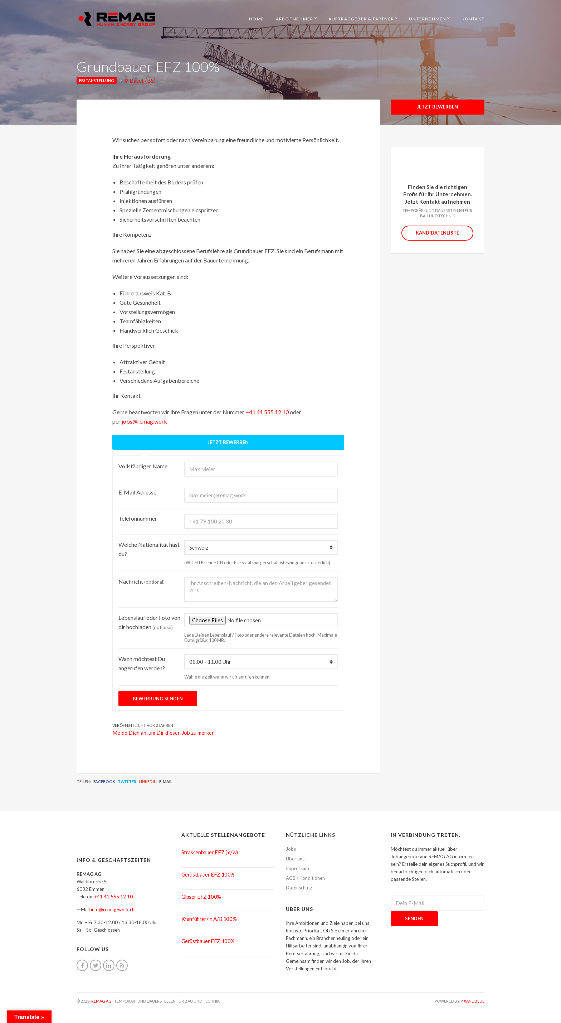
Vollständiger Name (142, 466)
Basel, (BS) (143, 80)
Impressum (297, 868)
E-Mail (165, 781)
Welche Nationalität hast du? (149, 549)
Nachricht (141, 581)
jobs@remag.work (144, 421)
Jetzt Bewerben (437, 107)
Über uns (295, 859)
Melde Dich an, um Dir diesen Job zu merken (163, 732)
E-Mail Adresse (137, 492)
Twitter (127, 781)
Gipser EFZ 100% (201, 896)
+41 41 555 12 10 (267, 412)
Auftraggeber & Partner (361, 18)
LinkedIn (148, 781)
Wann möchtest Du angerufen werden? (141, 663)
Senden (414, 918)
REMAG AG (101, 1001)
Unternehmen (427, 18)
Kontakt (473, 18)
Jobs (291, 849)
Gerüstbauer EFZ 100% (208, 874)
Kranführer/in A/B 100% (209, 919)
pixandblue (472, 1001)
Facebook (104, 781)
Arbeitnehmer (294, 18)
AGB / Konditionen (305, 878)
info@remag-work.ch (113, 909)
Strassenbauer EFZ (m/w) (209, 852)
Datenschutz (299, 888)
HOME (256, 18)
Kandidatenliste (437, 233)
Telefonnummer (137, 518)
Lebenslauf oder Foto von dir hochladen (149, 622)
